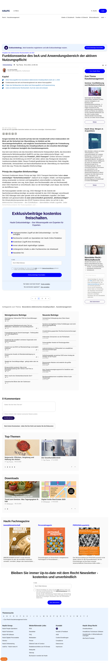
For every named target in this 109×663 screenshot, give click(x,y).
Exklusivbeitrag (7, 65)
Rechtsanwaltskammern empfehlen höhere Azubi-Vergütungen (57, 377)
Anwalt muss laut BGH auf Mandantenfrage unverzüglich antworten (21, 348)
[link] (4, 17)
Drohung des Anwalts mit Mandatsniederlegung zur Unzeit (20, 355)
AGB (36, 268)
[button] (16, 10)
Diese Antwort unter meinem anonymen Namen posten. (21, 414)
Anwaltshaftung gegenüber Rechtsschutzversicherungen (59, 331)
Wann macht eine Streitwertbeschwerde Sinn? (18, 376)
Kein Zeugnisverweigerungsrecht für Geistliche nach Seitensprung (57, 370)
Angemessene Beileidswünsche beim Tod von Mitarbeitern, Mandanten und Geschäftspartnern (19, 326)
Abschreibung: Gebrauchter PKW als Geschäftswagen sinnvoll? (21, 319)
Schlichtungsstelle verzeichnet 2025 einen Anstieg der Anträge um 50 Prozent (58, 356)
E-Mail (13, 259)
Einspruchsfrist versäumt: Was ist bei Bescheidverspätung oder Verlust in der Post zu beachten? (19, 369)
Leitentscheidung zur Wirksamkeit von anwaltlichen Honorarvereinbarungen (57, 349)
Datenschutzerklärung (48, 268)
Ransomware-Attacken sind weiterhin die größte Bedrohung (56, 363)
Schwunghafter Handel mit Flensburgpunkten (55, 342)
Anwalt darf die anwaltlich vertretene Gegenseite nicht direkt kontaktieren (21, 340)
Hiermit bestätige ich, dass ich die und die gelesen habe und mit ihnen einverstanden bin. (36, 269)
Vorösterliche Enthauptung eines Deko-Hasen (56, 318)
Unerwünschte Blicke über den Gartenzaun (17, 382)
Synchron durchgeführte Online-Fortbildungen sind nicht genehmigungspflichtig (59, 325)
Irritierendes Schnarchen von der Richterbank (55, 337)
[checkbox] (13, 269)
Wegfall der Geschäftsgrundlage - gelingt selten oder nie (21, 361)
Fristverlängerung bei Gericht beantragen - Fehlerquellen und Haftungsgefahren (21, 333)
